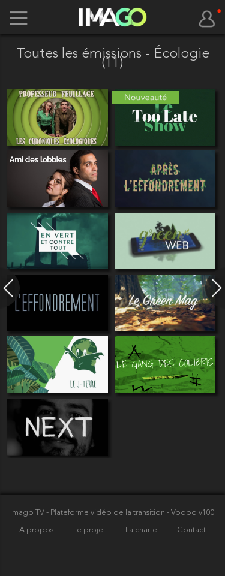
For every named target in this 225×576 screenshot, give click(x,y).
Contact (191, 530)
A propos (37, 530)
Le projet (90, 530)
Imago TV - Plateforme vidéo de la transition (88, 513)
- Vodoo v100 (191, 513)
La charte (142, 530)
